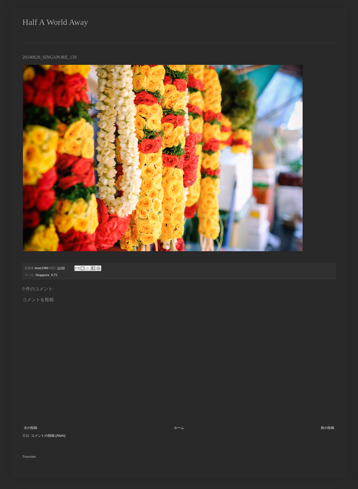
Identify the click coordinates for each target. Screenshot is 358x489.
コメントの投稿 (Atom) (48, 436)
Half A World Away (55, 22)
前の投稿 (327, 428)
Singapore (42, 275)
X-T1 (54, 275)
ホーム (179, 428)
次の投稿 (30, 428)
